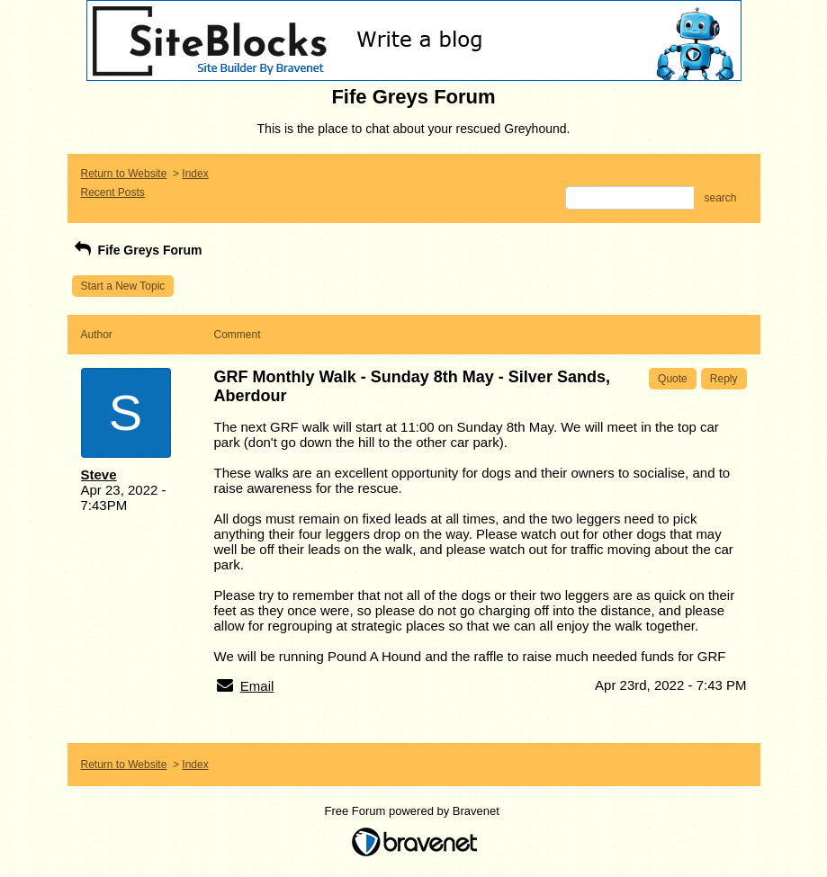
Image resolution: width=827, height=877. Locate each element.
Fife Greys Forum (137, 250)
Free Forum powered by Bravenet (414, 811)
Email (257, 686)
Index (195, 173)
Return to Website (124, 173)
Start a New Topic (123, 286)
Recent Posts (113, 192)
